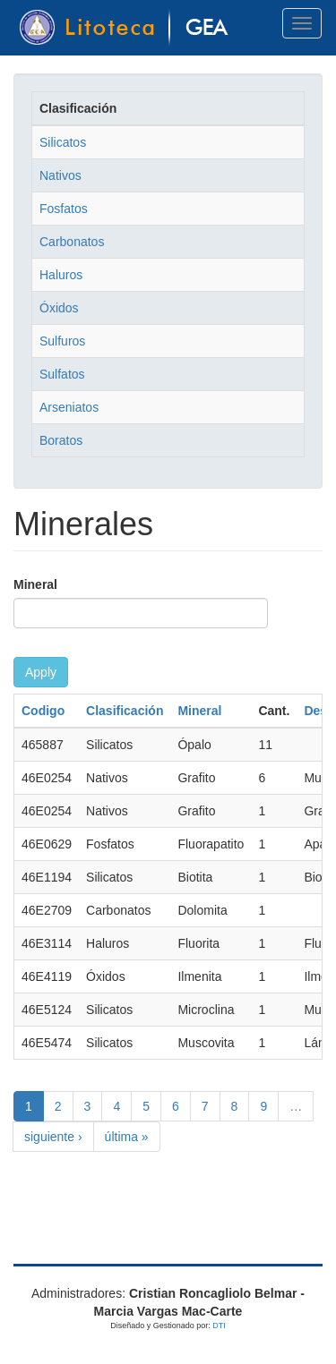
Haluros (60, 275)
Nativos (60, 175)
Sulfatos (62, 374)
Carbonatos (71, 241)
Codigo (43, 710)
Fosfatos (63, 208)
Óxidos (59, 308)
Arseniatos (69, 407)
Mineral (35, 584)
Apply (40, 672)
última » (127, 1137)
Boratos (60, 440)
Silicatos (62, 142)
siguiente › (53, 1137)
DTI (219, 1325)
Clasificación (124, 710)
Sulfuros (62, 341)
